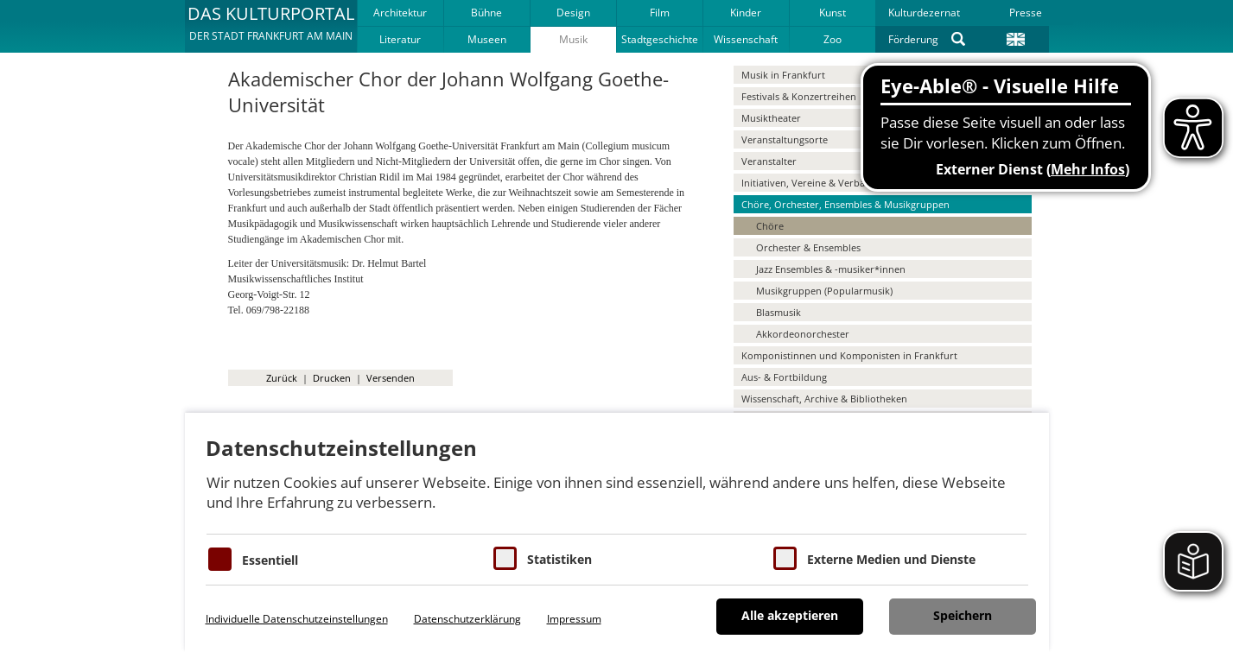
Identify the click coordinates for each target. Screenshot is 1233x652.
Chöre (770, 225)
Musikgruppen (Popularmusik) (824, 290)
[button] (271, 26)
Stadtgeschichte (659, 39)
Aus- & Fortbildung (784, 376)
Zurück (281, 377)
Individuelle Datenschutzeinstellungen (297, 618)
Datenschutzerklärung (467, 618)
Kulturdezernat (924, 12)
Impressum (574, 618)
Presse (1025, 12)
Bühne (486, 12)
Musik (573, 39)
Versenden (390, 377)
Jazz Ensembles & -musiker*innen (831, 269)
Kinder (745, 12)
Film (660, 12)
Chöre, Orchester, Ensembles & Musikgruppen (845, 204)
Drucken (332, 377)
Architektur (400, 12)
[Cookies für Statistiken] (505, 558)
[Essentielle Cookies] (220, 559)
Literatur (400, 39)
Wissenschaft (746, 39)
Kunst (832, 12)
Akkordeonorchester (802, 333)
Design (573, 12)
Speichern (962, 615)
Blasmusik (778, 312)
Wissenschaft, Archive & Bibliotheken (824, 398)
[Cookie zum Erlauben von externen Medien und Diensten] (785, 558)
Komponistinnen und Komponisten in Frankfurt (849, 355)
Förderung (913, 39)
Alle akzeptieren (789, 615)
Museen (486, 39)
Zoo (832, 39)
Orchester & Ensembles (808, 247)
